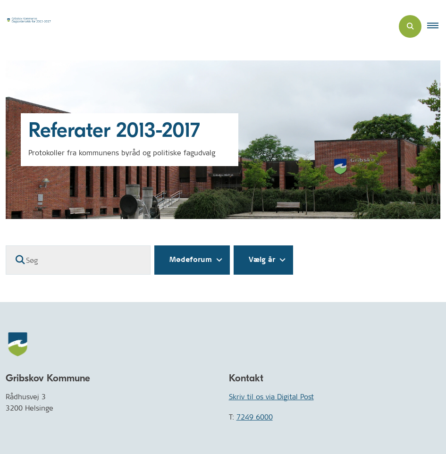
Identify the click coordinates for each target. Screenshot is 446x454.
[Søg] (78, 260)
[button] (436, 26)
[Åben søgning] (410, 26)
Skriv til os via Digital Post (271, 396)
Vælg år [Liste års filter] (262, 259)
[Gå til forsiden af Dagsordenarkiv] (31, 26)
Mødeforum (190, 259)
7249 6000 (254, 416)
